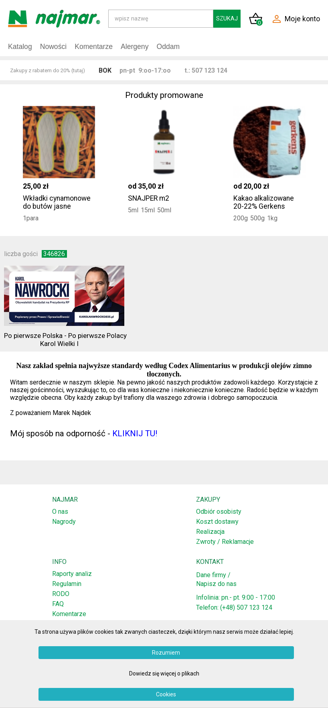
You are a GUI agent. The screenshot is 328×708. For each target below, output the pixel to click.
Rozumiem (166, 652)
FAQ (58, 604)
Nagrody (64, 521)
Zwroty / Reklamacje (225, 541)
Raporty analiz (72, 574)
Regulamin (66, 584)
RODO (60, 594)
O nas (60, 511)
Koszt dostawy (217, 521)
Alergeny (134, 47)
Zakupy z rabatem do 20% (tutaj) (47, 70)
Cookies (166, 694)
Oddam (168, 47)
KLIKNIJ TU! (134, 433)
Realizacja (210, 531)
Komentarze (94, 47)
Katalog (20, 47)
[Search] (160, 19)
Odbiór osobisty (218, 511)
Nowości (53, 47)
